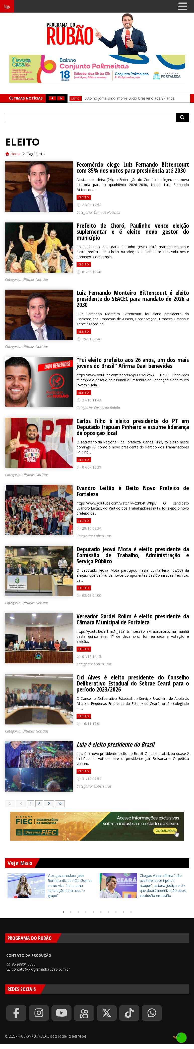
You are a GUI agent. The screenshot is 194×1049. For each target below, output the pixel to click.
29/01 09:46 (89, 339)
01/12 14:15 (89, 656)
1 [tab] (63, 912)
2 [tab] (70, 912)
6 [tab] (100, 912)
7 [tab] (108, 912)
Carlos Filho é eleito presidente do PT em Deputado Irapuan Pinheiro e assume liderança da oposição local (133, 427)
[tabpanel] (51, 885)
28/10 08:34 (89, 528)
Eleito (83, 197)
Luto (75, 98)
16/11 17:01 (89, 723)
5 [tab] (93, 912)
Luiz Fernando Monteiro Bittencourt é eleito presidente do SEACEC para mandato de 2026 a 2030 (133, 299)
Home (13, 153)
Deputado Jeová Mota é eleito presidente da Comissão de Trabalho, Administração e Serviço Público (133, 555)
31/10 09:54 (89, 778)
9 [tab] (123, 912)
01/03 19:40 (89, 271)
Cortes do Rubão (107, 407)
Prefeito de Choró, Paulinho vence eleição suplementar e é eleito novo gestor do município (133, 231)
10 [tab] (131, 912)
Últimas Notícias (107, 212)
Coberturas (102, 535)
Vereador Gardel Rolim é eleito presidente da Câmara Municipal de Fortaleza (133, 619)
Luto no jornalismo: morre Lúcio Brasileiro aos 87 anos (129, 98)
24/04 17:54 (89, 204)
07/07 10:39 (89, 467)
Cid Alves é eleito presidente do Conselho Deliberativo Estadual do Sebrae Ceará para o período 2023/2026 (133, 683)
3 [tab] (78, 912)
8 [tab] (115, 912)
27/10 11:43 (89, 400)
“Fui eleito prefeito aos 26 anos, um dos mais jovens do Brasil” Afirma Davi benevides (133, 363)
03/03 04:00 (89, 595)
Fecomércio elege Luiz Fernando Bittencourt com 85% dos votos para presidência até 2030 (133, 167)
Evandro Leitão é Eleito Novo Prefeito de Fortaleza (133, 491)
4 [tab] (85, 912)
